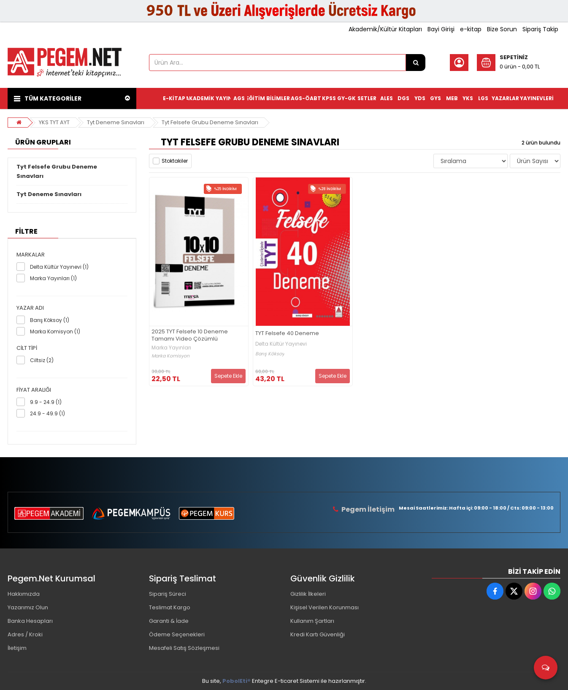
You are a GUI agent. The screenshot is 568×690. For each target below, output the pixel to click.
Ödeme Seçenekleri (177, 634)
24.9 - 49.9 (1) (47, 413)
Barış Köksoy (269, 354)
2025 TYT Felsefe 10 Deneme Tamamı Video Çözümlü (189, 335)
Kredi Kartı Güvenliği (317, 634)
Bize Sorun (502, 29)
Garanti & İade (169, 621)
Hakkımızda (24, 594)
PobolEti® (236, 681)
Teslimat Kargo (169, 607)
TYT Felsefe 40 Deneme (287, 333)
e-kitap (470, 29)
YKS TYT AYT (54, 122)
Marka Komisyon (170, 356)
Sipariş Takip (540, 29)
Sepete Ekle (228, 375)
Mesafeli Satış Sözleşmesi (184, 648)
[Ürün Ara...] (415, 62)
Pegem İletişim (368, 509)
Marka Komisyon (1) (55, 331)
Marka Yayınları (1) (53, 278)
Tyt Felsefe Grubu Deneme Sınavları (210, 122)
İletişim (17, 648)
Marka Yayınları (171, 348)
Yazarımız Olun (28, 607)
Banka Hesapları (30, 621)
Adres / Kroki (25, 634)
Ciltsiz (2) (42, 360)
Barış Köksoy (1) (49, 320)
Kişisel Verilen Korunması (324, 607)
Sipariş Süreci (167, 594)
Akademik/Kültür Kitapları (385, 29)
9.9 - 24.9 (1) (46, 402)
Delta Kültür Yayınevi (281, 344)
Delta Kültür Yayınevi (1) (59, 266)
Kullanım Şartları (312, 621)
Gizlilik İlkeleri (308, 594)
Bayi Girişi (440, 29)
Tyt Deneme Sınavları (115, 122)
